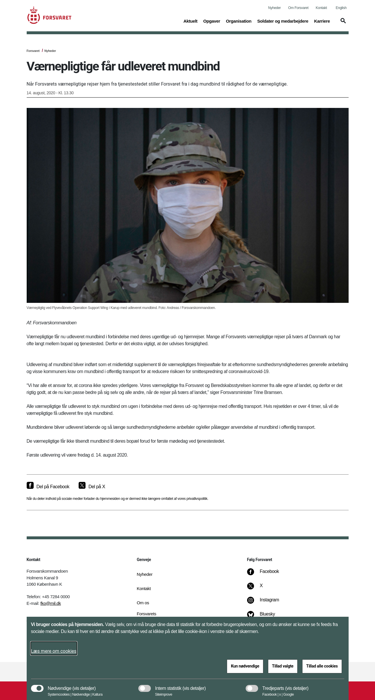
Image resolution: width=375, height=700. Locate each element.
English (341, 8)
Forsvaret (33, 51)
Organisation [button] (238, 20)
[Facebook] (267, 574)
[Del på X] (92, 486)
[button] (342, 23)
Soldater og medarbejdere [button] (282, 20)
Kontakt (321, 8)
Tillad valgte (283, 666)
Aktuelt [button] (190, 20)
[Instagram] (267, 602)
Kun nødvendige (245, 666)
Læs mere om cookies (54, 651)
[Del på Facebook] (48, 486)
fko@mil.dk (50, 603)
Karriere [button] (322, 20)
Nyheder (274, 8)
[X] (261, 588)
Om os (143, 602)
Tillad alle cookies (322, 666)
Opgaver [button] (211, 20)
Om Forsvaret (298, 8)
